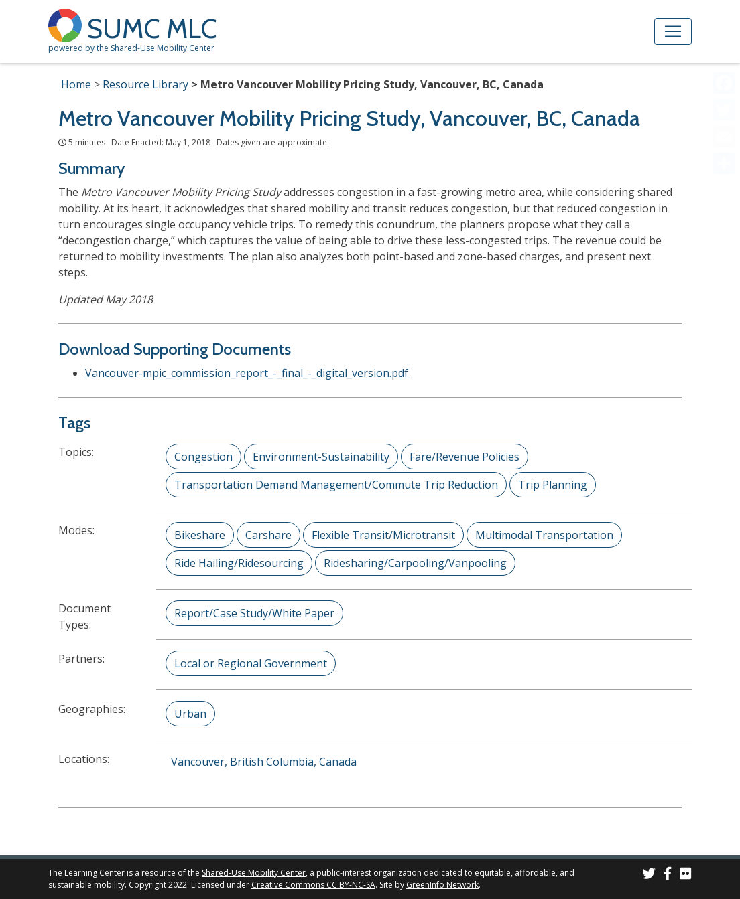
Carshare (268, 534)
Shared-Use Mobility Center (162, 48)
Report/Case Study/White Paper (254, 613)
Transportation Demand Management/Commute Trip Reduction (336, 484)
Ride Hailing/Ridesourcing (239, 563)
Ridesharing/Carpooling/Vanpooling (415, 563)
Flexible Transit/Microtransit (383, 534)
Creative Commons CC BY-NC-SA (313, 884)
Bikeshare (199, 534)
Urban (190, 713)
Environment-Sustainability (321, 456)
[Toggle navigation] (673, 31)
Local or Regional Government (250, 663)
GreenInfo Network (442, 884)
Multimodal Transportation (544, 534)
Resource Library (145, 84)
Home (76, 84)
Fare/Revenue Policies (464, 456)
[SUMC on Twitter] (649, 875)
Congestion (203, 456)
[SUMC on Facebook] (667, 875)
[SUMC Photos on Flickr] (686, 875)
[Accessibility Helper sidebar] (724, 16)
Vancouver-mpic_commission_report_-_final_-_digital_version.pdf (246, 372)
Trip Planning (552, 484)
